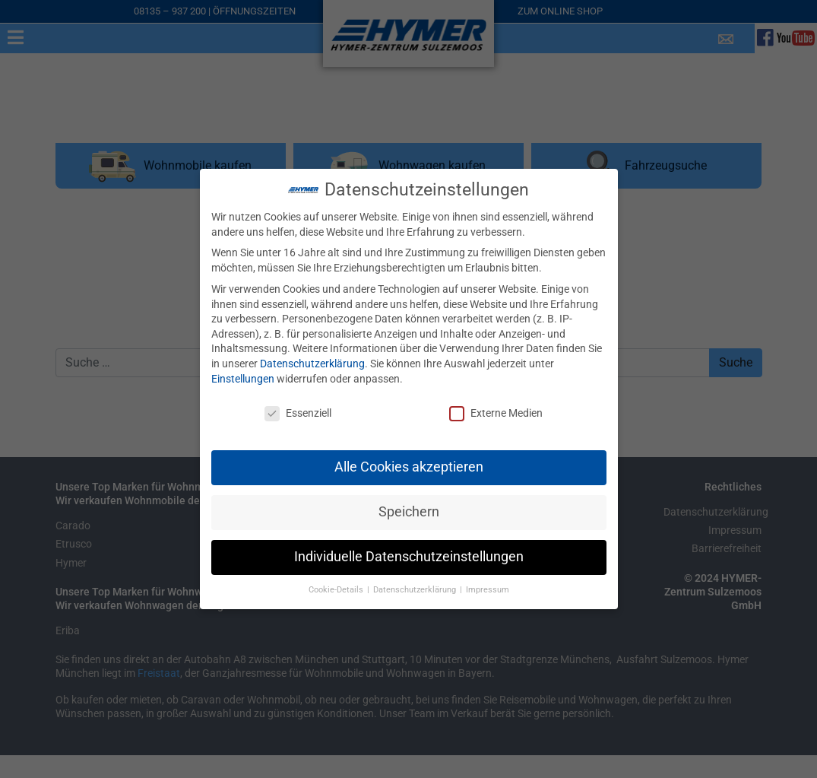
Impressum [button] (487, 587)
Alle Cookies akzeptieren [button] (408, 464)
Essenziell (297, 411)
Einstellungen (242, 376)
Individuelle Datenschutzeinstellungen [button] (409, 554)
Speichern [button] (408, 509)
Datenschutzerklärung (312, 361)
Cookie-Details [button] (337, 587)
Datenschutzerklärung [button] (415, 587)
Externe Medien (496, 411)
